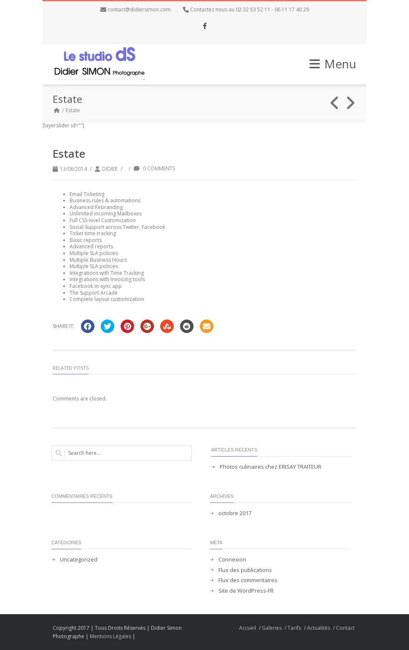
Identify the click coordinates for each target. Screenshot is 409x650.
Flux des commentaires (247, 580)
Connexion (232, 559)
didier (110, 168)
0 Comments (154, 168)
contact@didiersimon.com (139, 9)
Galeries (272, 627)
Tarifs (294, 627)
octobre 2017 (234, 513)
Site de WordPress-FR (246, 590)
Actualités (318, 627)
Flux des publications (245, 570)
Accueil (247, 627)
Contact (345, 627)
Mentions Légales (110, 636)
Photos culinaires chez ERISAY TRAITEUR (270, 466)
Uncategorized (78, 559)
